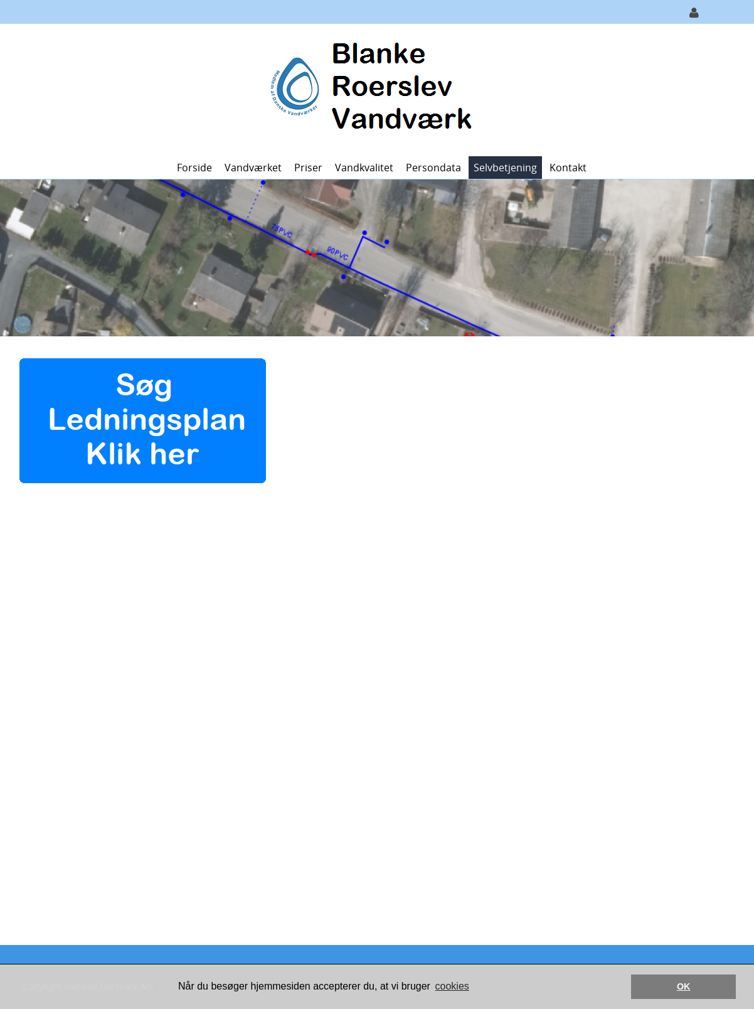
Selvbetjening (505, 167)
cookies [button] (452, 986)
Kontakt (568, 167)
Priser (308, 167)
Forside (194, 167)
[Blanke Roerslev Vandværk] (372, 89)
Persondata (433, 167)
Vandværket (253, 167)
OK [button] (684, 986)
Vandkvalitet (364, 167)
